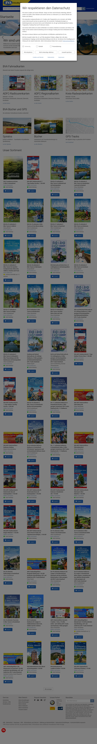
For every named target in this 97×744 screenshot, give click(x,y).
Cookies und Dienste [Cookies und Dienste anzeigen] (38, 57)
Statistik (41, 46)
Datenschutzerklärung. (69, 41)
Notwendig (27, 46)
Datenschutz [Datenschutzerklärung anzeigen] (51, 57)
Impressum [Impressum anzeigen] (61, 57)
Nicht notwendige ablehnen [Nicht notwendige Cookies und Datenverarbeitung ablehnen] (46, 52)
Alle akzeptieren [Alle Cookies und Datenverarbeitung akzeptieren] (28, 52)
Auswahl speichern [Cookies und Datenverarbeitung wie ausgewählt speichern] (67, 52)
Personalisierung (56, 46)
